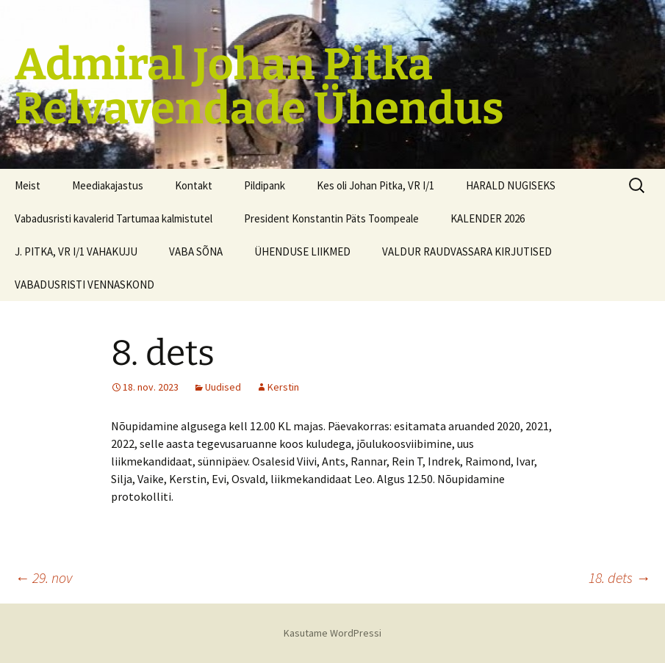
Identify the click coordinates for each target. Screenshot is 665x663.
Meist (27, 185)
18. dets (619, 577)
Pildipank (264, 185)
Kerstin (283, 387)
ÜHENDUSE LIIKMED (302, 251)
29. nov (43, 577)
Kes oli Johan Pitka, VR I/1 (375, 185)
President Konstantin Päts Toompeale (331, 218)
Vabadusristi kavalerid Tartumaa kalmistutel (113, 218)
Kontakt (193, 185)
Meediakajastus (107, 185)
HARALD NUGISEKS (511, 185)
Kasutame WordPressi (332, 633)
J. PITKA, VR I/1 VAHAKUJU (76, 251)
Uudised (223, 387)
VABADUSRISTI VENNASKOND (84, 284)
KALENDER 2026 (487, 218)
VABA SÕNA (196, 251)
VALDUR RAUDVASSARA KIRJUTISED (467, 251)
